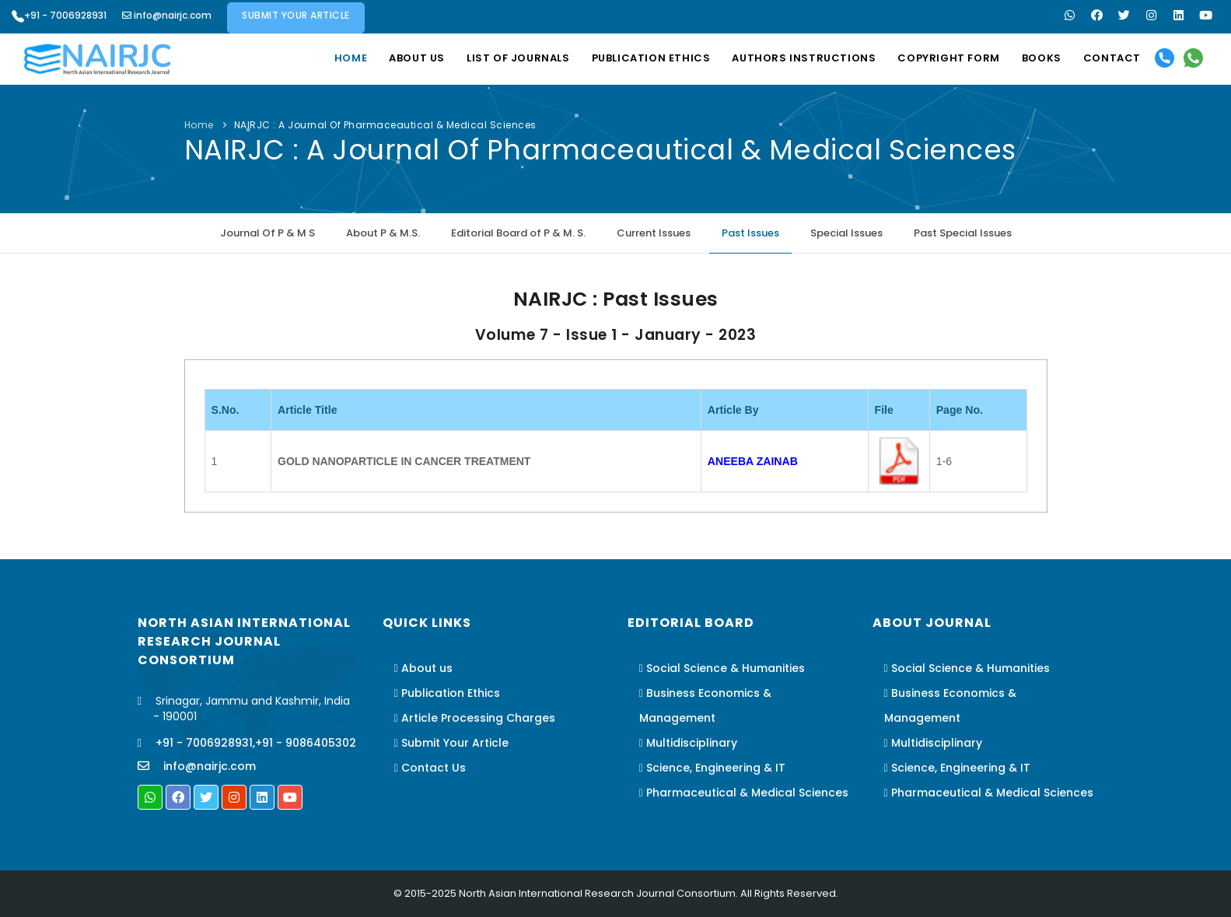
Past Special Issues (963, 233)
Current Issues (654, 233)
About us (417, 58)
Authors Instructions (804, 58)
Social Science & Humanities (722, 668)
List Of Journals (518, 58)
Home (350, 58)
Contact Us (430, 767)
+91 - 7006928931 (59, 16)
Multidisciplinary (688, 743)
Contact (1112, 58)
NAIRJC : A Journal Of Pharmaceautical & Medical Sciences (385, 124)
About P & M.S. (383, 233)
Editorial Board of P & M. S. (518, 233)
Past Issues (750, 233)
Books (1041, 58)
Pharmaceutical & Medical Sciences (743, 792)
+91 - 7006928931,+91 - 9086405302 (254, 743)
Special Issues (846, 233)
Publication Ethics (651, 58)
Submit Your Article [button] (296, 15)
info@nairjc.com (167, 15)
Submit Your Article (451, 743)
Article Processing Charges (474, 718)
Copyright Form (948, 58)
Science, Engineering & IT (712, 767)
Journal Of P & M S (267, 233)
